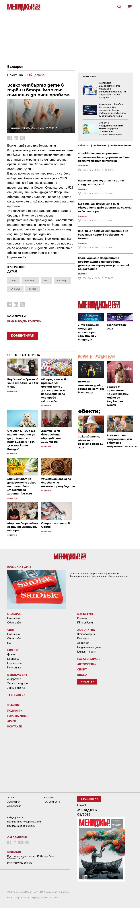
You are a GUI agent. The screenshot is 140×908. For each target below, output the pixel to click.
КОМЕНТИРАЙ (22, 335)
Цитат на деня (86, 651)
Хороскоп (83, 643)
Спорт (82, 669)
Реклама (82, 618)
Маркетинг (85, 614)
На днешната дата (89, 647)
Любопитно (86, 629)
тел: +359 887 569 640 (19, 863)
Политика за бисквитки (21, 826)
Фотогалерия (86, 634)
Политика (13, 618)
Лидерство (14, 679)
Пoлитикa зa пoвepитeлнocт (24, 821)
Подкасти (14, 710)
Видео (82, 674)
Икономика (14, 667)
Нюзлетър (87, 682)
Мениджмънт (17, 674)
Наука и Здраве (88, 658)
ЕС (9, 643)
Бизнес (12, 650)
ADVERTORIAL (89, 76)
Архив (11, 721)
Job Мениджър (16, 688)
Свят (11, 629)
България (15, 66)
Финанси (12, 654)
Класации (83, 638)
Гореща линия (17, 715)
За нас (11, 797)
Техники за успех (17, 683)
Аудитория (13, 802)
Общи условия (15, 817)
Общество (14, 622)
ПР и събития (85, 622)
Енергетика (14, 663)
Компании (13, 658)
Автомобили (86, 664)
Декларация (14, 806)
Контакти (14, 726)
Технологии (16, 695)
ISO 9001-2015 (52, 802)
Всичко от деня (19, 567)
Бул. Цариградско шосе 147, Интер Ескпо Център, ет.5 (31, 857)
